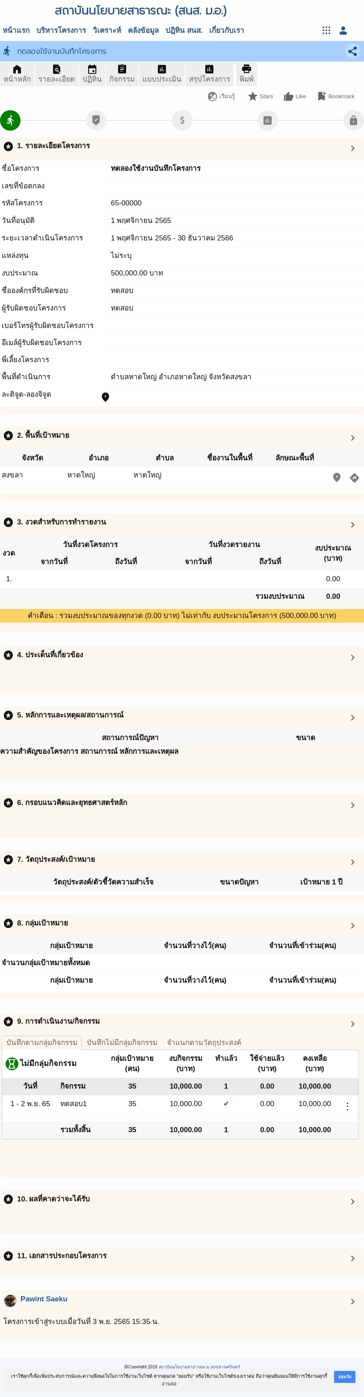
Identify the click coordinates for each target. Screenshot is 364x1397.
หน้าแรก (16, 30)
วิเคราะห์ (107, 30)
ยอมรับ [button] (344, 1376)
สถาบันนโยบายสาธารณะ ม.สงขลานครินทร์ (199, 1367)
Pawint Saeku (44, 1299)
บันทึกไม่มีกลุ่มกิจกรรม (122, 1043)
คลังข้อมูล (143, 30)
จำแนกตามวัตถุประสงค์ (204, 1043)
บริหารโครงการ (61, 30)
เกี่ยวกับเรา (226, 30)
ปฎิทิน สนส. (184, 30)
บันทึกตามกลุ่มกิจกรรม (41, 1043)
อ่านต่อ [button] (169, 1383)
